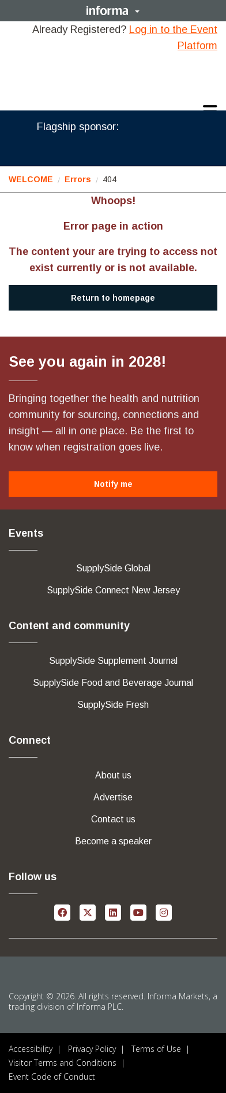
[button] (113, 10)
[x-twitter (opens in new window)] (87, 912)
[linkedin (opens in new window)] (113, 912)
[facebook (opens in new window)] (62, 912)
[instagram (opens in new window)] (163, 912)
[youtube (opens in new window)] (138, 912)
